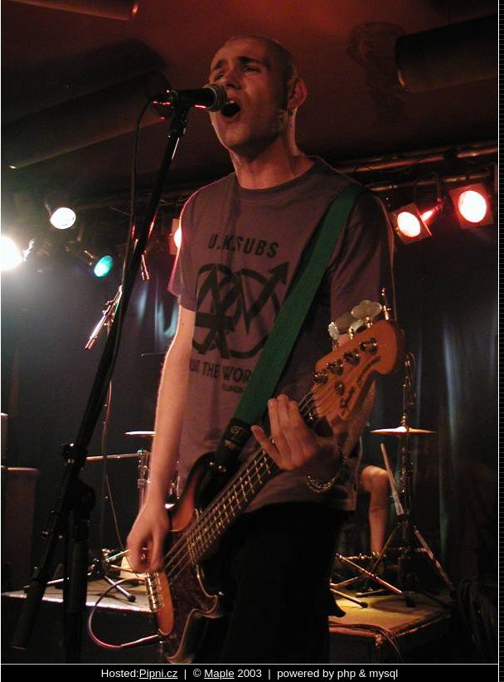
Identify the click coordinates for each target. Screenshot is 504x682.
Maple (219, 673)
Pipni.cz (158, 673)
